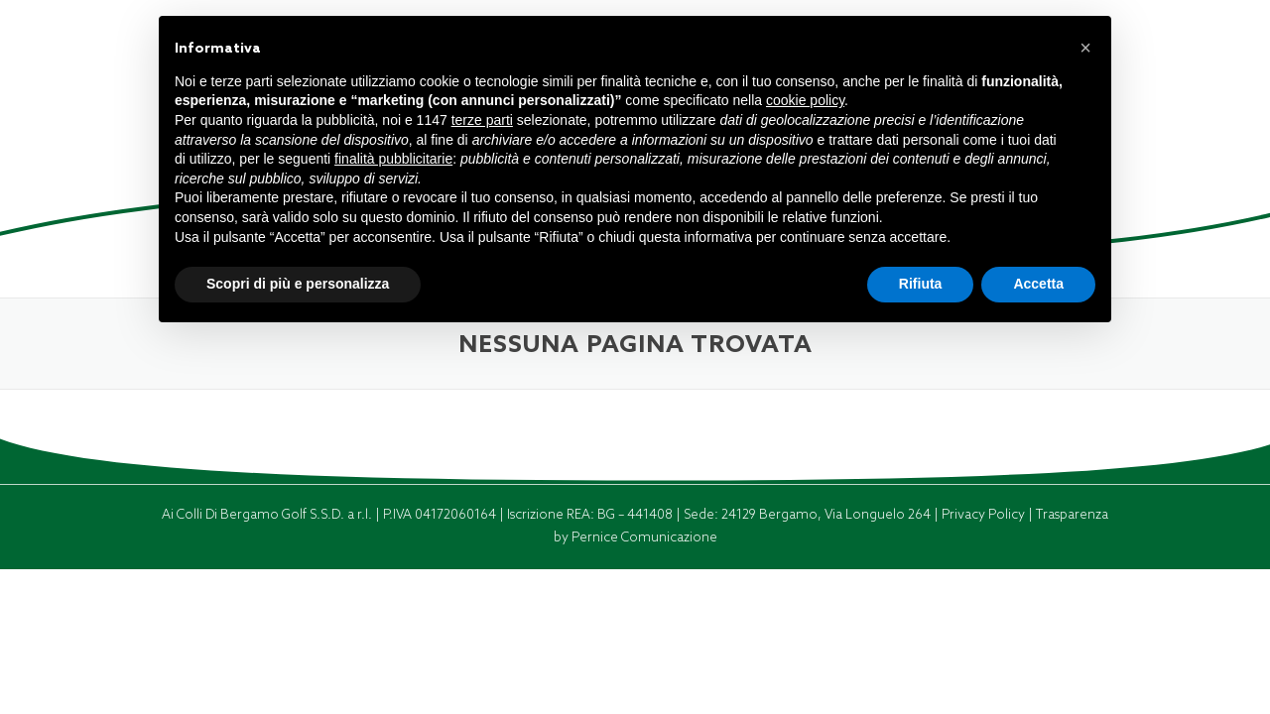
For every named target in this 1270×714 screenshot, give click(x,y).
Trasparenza (1072, 514)
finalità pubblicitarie (393, 159)
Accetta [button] (1038, 284)
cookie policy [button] (805, 100)
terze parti (482, 120)
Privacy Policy (985, 514)
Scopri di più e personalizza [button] (297, 284)
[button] (1085, 47)
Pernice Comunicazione (644, 537)
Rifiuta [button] (921, 284)
